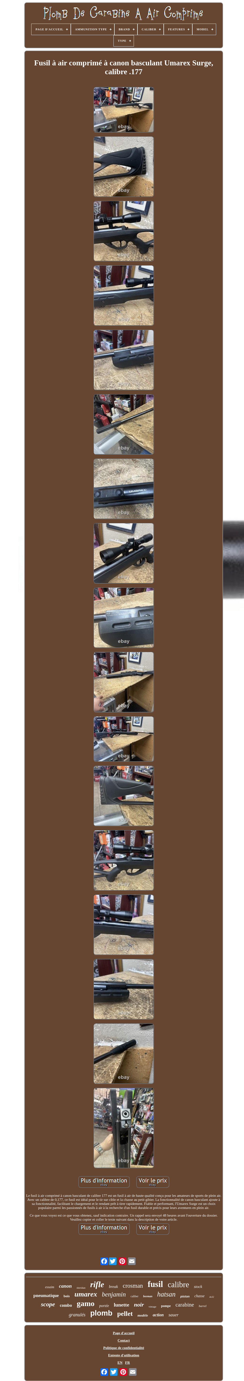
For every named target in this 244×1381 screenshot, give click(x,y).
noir (139, 1305)
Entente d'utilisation (123, 1355)
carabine (184, 1305)
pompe (166, 1306)
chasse (199, 1296)
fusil (155, 1284)
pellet (125, 1313)
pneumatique (46, 1295)
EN (119, 1363)
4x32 (211, 1297)
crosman (133, 1285)
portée (104, 1306)
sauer (173, 1314)
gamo (86, 1303)
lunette (121, 1305)
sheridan (80, 1287)
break (113, 1286)
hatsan (166, 1294)
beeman (147, 1296)
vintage (152, 1306)
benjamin (114, 1294)
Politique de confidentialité (123, 1348)
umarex (86, 1294)
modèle (142, 1315)
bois (67, 1296)
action (158, 1315)
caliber (134, 1296)
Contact (124, 1340)
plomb (101, 1313)
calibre (178, 1284)
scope (48, 1304)
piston (185, 1296)
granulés (77, 1314)
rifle (97, 1284)
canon (65, 1286)
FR (127, 1363)
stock (198, 1286)
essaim (49, 1287)
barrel (202, 1306)
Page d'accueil (123, 1333)
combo (66, 1305)
